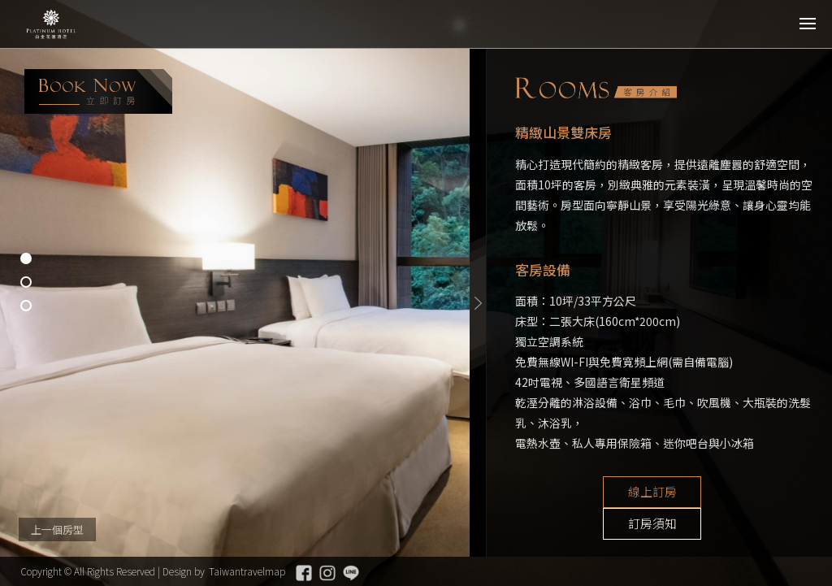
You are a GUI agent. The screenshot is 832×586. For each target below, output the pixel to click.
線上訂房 (604, 492)
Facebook (304, 573)
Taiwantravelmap (247, 571)
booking (98, 91)
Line (351, 573)
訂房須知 (726, 492)
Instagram (327, 573)
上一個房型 (57, 529)
